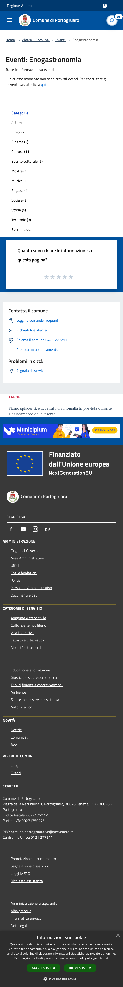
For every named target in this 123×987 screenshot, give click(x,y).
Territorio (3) (21, 219)
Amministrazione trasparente (34, 903)
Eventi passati (22, 229)
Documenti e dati (24, 595)
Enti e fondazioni (24, 573)
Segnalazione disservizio (30, 866)
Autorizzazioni (22, 707)
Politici (16, 580)
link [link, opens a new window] (106, 958)
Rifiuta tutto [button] (80, 968)
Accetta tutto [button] (43, 968)
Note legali (19, 925)
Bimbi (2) (18, 132)
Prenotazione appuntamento (33, 858)
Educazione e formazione (30, 670)
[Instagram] (35, 529)
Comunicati (20, 737)
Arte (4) (17, 122)
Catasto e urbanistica (27, 640)
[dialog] (61, 959)
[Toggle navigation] (9, 20)
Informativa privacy (26, 918)
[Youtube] (23, 529)
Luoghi (16, 765)
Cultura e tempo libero (28, 625)
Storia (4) (18, 210)
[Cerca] (113, 20)
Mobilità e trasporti (26, 647)
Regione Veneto (19, 5)
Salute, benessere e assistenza (35, 699)
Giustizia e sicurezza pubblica (34, 677)
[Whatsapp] (47, 529)
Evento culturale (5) (27, 161)
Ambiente (18, 692)
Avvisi (15, 744)
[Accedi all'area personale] (105, 5)
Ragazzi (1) (19, 190)
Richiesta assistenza (27, 881)
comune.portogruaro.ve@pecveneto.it (42, 832)
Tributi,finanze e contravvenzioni (37, 685)
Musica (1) (19, 181)
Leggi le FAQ (20, 873)
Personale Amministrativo (31, 587)
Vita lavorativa (22, 632)
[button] (61, 978)
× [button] (118, 935)
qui (43, 84)
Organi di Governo (25, 550)
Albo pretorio (21, 911)
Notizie (16, 730)
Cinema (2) (19, 142)
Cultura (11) (20, 151)
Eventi (60, 40)
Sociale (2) (19, 200)
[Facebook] (11, 529)
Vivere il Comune (36, 40)
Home (10, 40)
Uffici (15, 565)
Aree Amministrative (27, 558)
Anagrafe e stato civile (28, 618)
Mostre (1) (19, 171)
